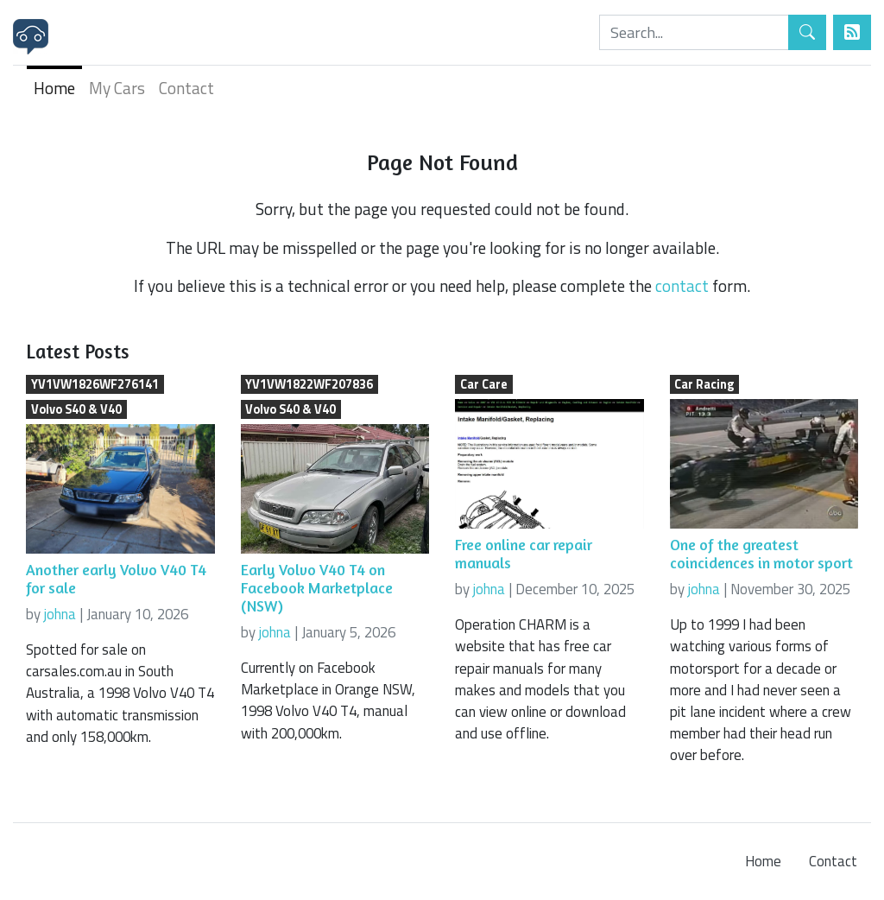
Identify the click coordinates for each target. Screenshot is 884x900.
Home (54, 87)
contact (682, 285)
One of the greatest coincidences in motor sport (761, 554)
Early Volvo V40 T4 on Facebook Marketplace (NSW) (317, 588)
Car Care (484, 384)
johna (60, 614)
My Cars (117, 87)
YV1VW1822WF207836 (309, 384)
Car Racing (704, 384)
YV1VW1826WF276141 (95, 384)
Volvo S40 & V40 (76, 409)
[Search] (694, 32)
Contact (186, 87)
